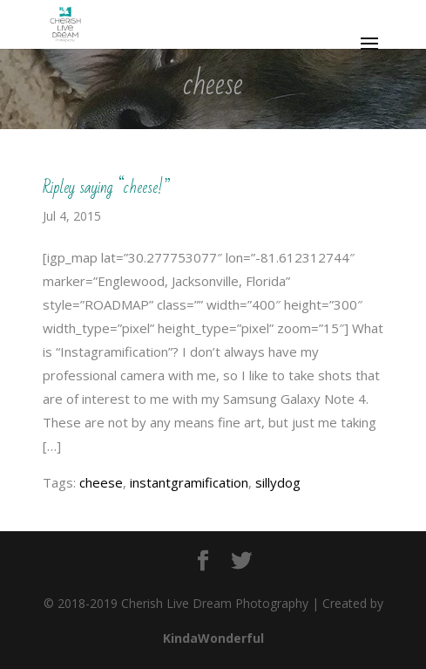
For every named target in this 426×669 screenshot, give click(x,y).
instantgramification (189, 482)
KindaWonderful (213, 638)
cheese (101, 482)
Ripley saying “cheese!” (106, 187)
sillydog (278, 482)
